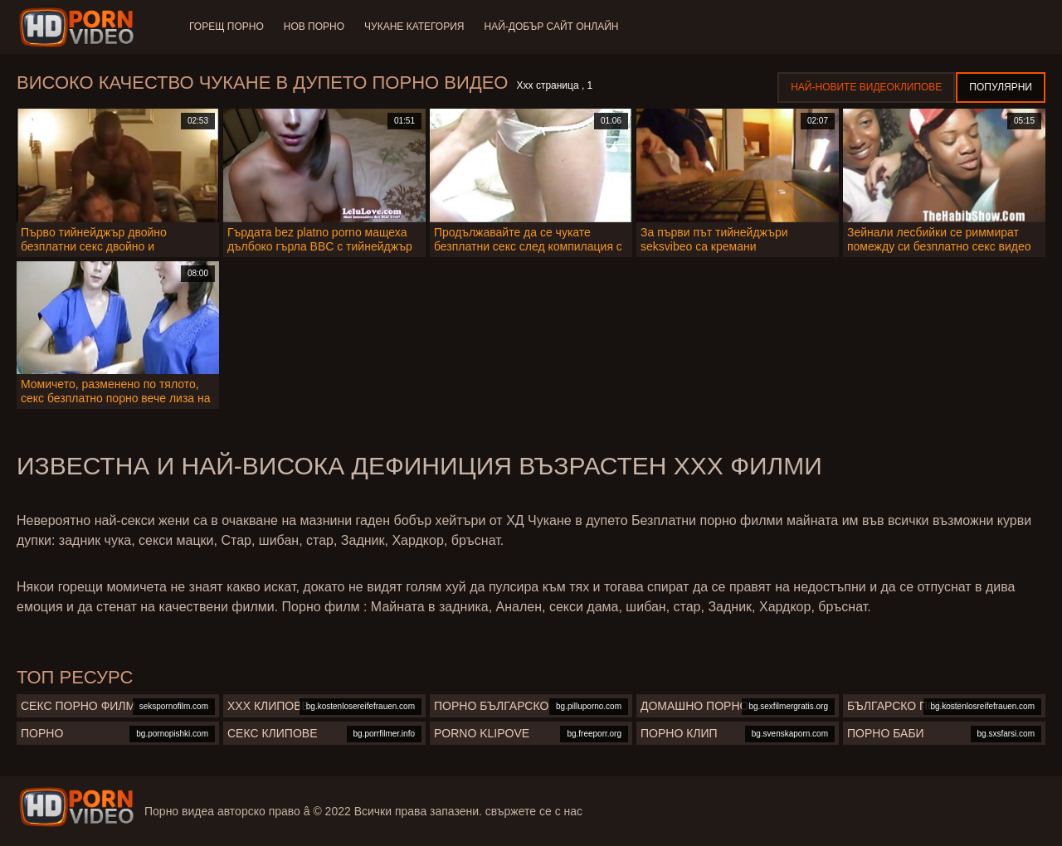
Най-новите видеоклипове (866, 87)
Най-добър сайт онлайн (552, 26)
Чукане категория (414, 26)
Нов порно (314, 26)
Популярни (1000, 87)
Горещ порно (226, 26)
